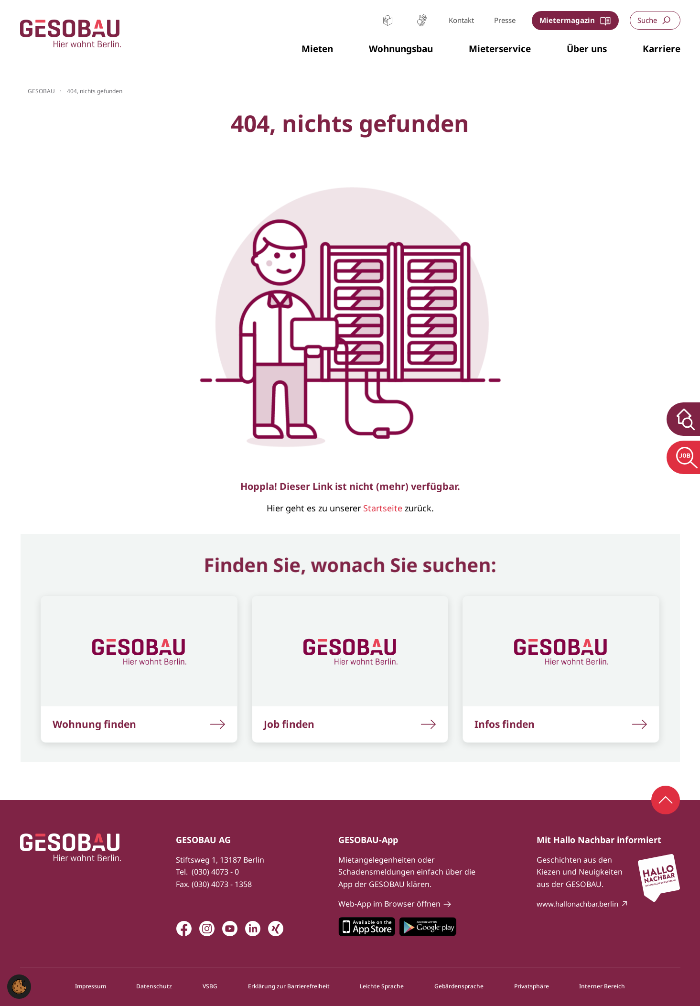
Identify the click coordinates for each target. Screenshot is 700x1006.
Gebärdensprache (421, 20)
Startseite (382, 508)
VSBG (210, 986)
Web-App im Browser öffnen (389, 903)
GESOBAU (41, 91)
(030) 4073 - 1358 (222, 884)
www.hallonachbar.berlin (577, 904)
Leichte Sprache (387, 20)
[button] (317, 49)
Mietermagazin (567, 20)
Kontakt (461, 20)
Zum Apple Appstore (366, 926)
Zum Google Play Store (427, 926)
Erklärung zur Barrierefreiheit (289, 986)
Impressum (90, 986)
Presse (505, 20)
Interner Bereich (602, 986)
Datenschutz (154, 986)
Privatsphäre (531, 986)
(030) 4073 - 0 (215, 871)
